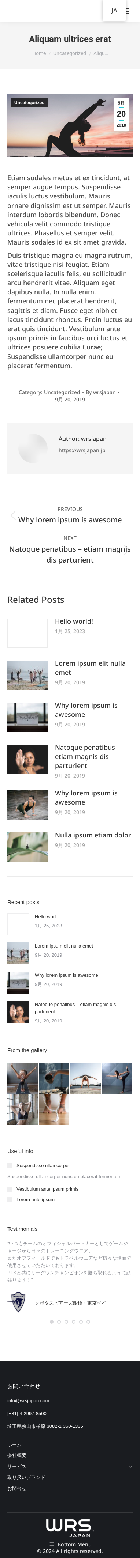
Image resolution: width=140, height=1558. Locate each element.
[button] (52, 1322)
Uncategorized (29, 102)
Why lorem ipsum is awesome (86, 710)
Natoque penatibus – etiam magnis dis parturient (87, 756)
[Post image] (27, 633)
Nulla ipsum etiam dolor (93, 835)
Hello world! (74, 621)
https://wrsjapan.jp (82, 450)
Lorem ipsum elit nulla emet (90, 668)
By (101, 392)
